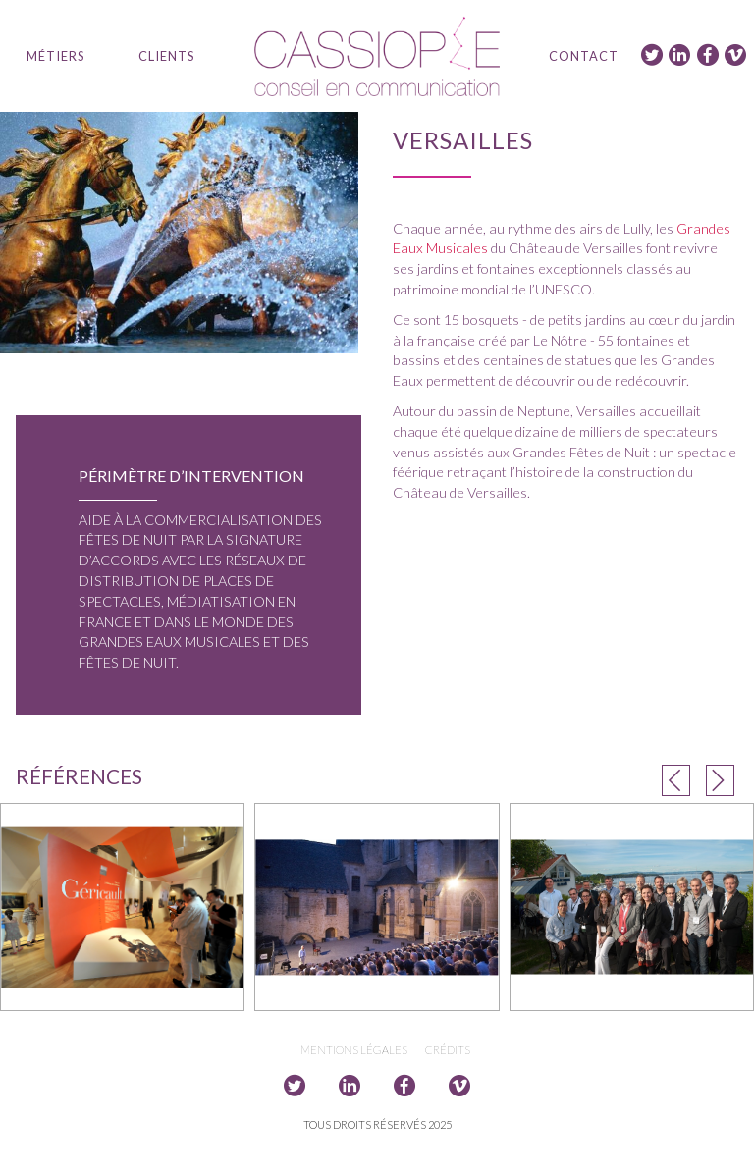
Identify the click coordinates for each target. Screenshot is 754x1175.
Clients (166, 56)
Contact (584, 56)
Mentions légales (353, 1049)
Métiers (55, 56)
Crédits (447, 1049)
